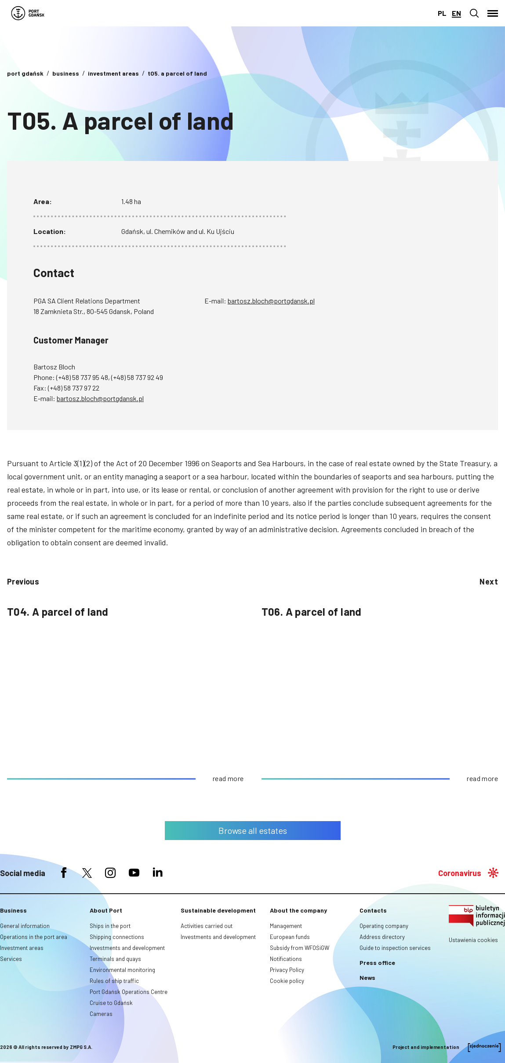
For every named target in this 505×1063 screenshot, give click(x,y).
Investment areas (22, 947)
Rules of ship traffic (114, 980)
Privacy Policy (287, 969)
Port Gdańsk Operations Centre (128, 991)
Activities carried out (207, 925)
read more (228, 778)
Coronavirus (459, 873)
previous (23, 581)
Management (286, 925)
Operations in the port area (33, 936)
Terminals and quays (115, 958)
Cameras (101, 1013)
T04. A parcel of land (57, 611)
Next (489, 581)
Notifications (286, 958)
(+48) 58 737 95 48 (82, 377)
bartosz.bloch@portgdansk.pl (271, 300)
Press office (377, 962)
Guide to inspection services (395, 947)
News (367, 977)
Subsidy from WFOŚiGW (299, 947)
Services (11, 958)
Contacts (373, 910)
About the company (298, 910)
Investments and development (127, 947)
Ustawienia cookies (473, 939)
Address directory (382, 936)
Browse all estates (252, 830)
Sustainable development (218, 910)
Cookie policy (287, 980)
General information (25, 925)
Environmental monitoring (122, 969)
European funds (290, 936)
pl (442, 13)
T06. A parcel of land (312, 611)
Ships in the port (110, 925)
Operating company (384, 925)
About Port (106, 910)
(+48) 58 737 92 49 (137, 377)
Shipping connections (117, 936)
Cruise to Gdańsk (111, 1002)
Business (13, 910)
